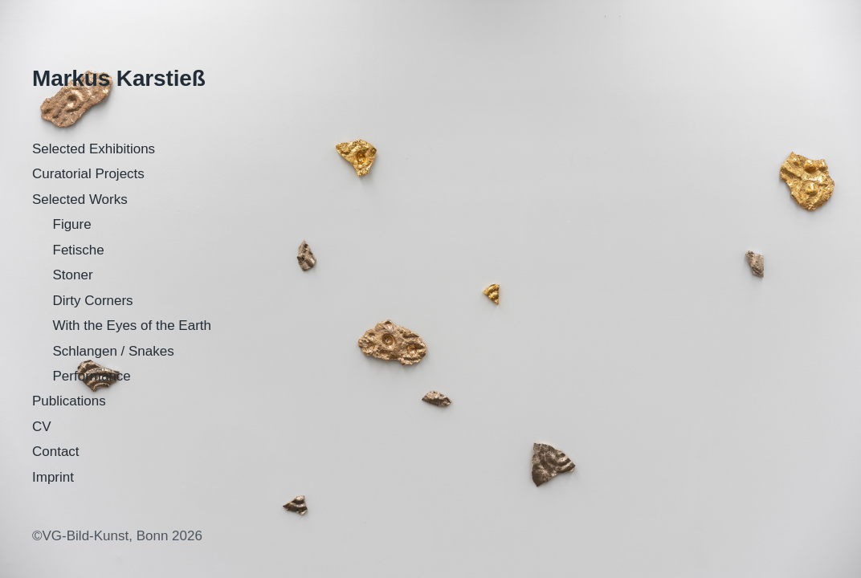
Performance (92, 376)
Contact (56, 451)
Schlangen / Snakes (113, 351)
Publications (69, 401)
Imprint (53, 477)
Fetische (78, 250)
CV (41, 426)
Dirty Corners (93, 300)
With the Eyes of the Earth (132, 325)
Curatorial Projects (88, 173)
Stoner (73, 275)
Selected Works (80, 199)
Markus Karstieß (119, 78)
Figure (72, 224)
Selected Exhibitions (93, 149)
